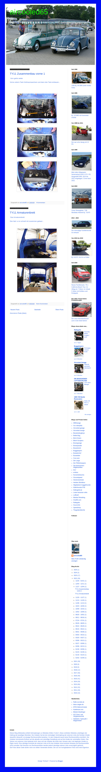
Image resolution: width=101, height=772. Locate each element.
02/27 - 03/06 (80, 643)
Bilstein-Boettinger (79, 712)
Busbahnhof (77, 453)
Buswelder (76, 455)
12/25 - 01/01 (80, 581)
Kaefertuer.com (78, 709)
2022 (75, 578)
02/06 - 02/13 (80, 646)
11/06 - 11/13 (80, 603)
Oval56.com (77, 500)
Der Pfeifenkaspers (79, 463)
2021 (75, 661)
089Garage (77, 423)
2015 (75, 679)
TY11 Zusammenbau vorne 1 (27, 73)
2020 (75, 664)
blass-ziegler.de (78, 704)
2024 (75, 572)
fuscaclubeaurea (78, 475)
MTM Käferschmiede (80, 707)
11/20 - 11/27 (80, 597)
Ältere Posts (59, 310)
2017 (75, 673)
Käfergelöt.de (77, 490)
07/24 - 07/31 (80, 620)
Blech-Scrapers (78, 440)
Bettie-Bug (76, 435)
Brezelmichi (77, 448)
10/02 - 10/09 (80, 612)
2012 (75, 687)
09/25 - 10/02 (80, 615)
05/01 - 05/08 (80, 632)
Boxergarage (77, 443)
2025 (75, 570)
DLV (74, 470)
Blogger (60, 761)
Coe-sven (76, 458)
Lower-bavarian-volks (80, 492)
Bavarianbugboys (79, 433)
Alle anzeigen (87, 414)
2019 (75, 667)
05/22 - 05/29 (80, 626)
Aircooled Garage (80, 362)
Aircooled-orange (78, 430)
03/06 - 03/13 (80, 640)
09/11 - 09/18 (80, 617)
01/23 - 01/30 (80, 652)
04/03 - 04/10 (80, 635)
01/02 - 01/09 (80, 658)
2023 (75, 575)
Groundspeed (77, 477)
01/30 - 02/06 (80, 649)
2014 (75, 681)
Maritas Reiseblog (79, 497)
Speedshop (77, 507)
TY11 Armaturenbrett (22, 212)
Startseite (37, 310)
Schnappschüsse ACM (87, 349)
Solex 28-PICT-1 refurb (87, 402)
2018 (75, 670)
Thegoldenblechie (79, 510)
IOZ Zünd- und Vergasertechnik (78, 715)
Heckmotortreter (78, 480)
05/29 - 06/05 (80, 623)
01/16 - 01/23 (80, 655)
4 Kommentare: (41, 202)
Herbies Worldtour (79, 482)
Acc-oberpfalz (77, 425)
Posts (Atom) (22, 313)
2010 (75, 693)
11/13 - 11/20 (80, 600)
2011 (75, 690)
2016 (75, 676)
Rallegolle (77, 330)
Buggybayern (79, 346)
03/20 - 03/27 (80, 637)
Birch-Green (77, 438)
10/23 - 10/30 (80, 606)
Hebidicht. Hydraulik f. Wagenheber (80, 719)
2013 (75, 684)
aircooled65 (29, 12)
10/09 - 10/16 (80, 609)
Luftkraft (76, 495)
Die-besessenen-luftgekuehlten (78, 466)
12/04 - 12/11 (80, 584)
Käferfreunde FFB (79, 487)
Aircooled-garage (78, 428)
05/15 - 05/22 (80, 629)
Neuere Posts (14, 310)
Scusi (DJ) (76, 505)
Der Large (76, 460)
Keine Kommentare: (42, 303)
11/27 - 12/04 (80, 586)
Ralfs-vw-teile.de (78, 702)
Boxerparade (77, 445)
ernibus (75, 472)
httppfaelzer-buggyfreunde (82, 485)
